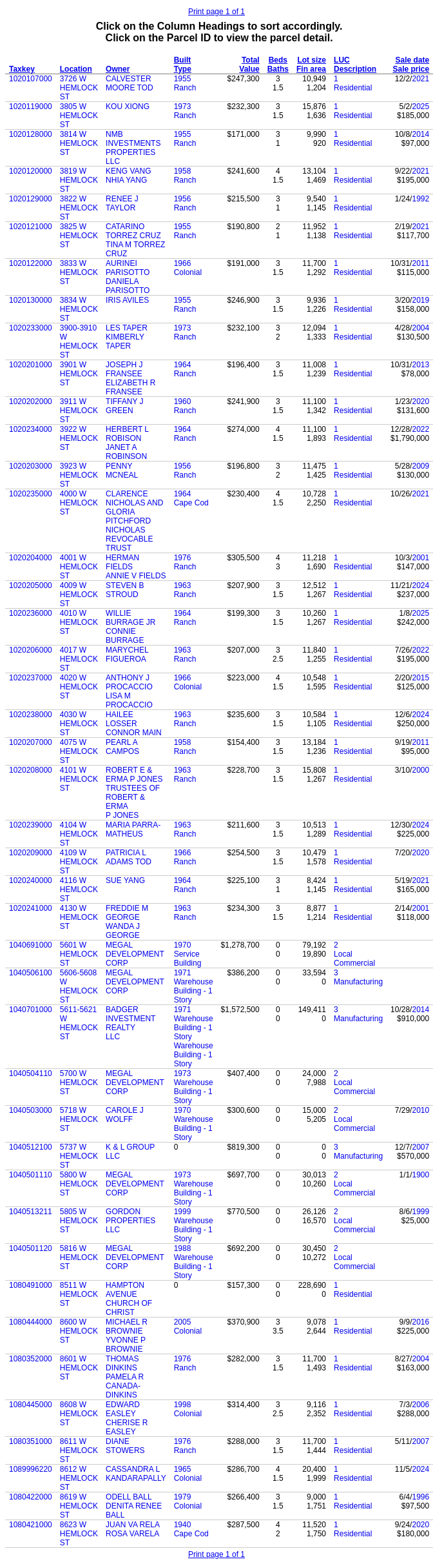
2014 (420, 134)
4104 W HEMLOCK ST (79, 834)
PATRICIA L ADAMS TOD (128, 857)
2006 (420, 1404)
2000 (420, 770)
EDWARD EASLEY (123, 1409)
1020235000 (30, 493)
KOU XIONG (127, 106)
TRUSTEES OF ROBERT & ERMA (133, 797)
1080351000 (30, 1441)
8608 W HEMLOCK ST (79, 1413)
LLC (113, 161)
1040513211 (30, 1211)
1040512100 (30, 1147)
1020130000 (30, 300)
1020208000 (30, 770)
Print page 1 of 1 (216, 11)
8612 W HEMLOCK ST (79, 1478)
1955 (182, 78)
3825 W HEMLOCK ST (79, 235)
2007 (420, 1147)
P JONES (122, 815)
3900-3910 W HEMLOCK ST (79, 341)
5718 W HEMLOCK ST (79, 1119)
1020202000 (30, 401)
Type (182, 69)
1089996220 (30, 1469)
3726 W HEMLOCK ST (79, 87)
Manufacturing (358, 981)
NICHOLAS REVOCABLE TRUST (129, 539)
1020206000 (30, 650)
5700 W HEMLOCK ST (79, 1082)
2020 (420, 401)
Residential (353, 87)
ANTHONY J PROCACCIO (129, 682)
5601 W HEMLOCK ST (79, 954)
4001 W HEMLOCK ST (79, 566)
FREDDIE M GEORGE (127, 913)
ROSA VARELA (132, 1533)
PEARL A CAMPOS (122, 747)
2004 (420, 327)
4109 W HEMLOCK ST (79, 861)
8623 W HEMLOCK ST (79, 1533)
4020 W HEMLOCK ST (79, 686)
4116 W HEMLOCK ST (79, 889)
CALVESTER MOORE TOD (129, 83)
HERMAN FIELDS (122, 562)
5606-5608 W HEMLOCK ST (79, 986)
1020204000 (30, 557)
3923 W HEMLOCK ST (79, 475)
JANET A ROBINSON (126, 452)
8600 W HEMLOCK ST (79, 1331)
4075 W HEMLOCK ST (79, 751)
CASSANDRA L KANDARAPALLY (136, 1474)
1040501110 (30, 1174)
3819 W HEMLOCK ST (79, 180)
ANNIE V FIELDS (136, 575)
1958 (182, 171)
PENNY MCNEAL (122, 471)
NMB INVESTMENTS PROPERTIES (133, 143)
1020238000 (30, 714)
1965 (182, 1469)
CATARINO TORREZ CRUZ (133, 231)
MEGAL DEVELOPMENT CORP (135, 954)
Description (355, 69)
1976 (182, 557)
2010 (420, 1110)
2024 (420, 585)
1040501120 (30, 1248)
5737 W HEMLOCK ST (79, 1156)
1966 (182, 263)
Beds (278, 60)
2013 (420, 364)
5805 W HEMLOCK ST (79, 1220)
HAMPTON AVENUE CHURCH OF (129, 1294)
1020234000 (30, 429)
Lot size (311, 60)
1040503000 (30, 1110)
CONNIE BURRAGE (125, 636)
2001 (420, 557)
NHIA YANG (126, 180)
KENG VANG (128, 171)
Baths (278, 69)
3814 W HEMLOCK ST (79, 143)
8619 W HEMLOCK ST (79, 1506)
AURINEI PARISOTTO (127, 268)
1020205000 (30, 585)
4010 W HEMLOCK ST (79, 622)
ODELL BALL (129, 1496)
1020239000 (30, 824)
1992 (420, 198)
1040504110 (30, 1073)
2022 (420, 429)
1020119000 (30, 106)
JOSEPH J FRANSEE (124, 369)
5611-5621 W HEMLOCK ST (79, 1023)
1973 (182, 106)
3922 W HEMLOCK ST (79, 438)
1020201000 (30, 364)
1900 (420, 1174)
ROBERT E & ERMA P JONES (134, 775)
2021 (420, 78)
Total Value (249, 65)
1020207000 (30, 742)
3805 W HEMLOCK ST (79, 115)
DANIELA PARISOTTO (127, 286)
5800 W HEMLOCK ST (79, 1183)
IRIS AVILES (127, 300)
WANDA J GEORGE (123, 931)
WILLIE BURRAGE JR (130, 618)
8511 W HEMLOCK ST (79, 1294)
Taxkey (22, 69)
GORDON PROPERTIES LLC (130, 1220)
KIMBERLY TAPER (125, 341)
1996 (420, 1496)
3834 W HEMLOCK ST (79, 309)
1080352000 (30, 1358)
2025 (420, 106)
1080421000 (30, 1524)
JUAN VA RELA (133, 1524)
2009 (420, 466)
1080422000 (30, 1496)
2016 (420, 1322)
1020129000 (30, 198)
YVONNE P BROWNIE (126, 1345)
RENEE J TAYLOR (122, 203)
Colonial (188, 272)
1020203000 (30, 466)
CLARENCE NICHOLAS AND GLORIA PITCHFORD (134, 507)
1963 (182, 585)
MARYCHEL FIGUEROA (127, 655)
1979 (182, 1496)
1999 (182, 1211)
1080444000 (30, 1322)
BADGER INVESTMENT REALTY (130, 1018)
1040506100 (30, 972)
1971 (182, 972)
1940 (182, 1524)
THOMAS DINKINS (122, 1363)
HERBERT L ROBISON (127, 434)
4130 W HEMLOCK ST (79, 917)
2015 (420, 677)
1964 (182, 364)
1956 (182, 198)
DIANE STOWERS (125, 1446)
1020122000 (30, 263)
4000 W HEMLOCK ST (79, 502)
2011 (420, 263)
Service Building (188, 959)
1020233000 (30, 327)
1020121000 (30, 226)
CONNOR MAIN (134, 732)
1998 (182, 1404)
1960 (182, 401)
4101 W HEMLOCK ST (79, 779)
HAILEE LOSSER (121, 719)
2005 (182, 1322)
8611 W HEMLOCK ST (79, 1450)
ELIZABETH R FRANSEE (130, 387)
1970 (182, 945)
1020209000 (30, 852)
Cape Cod (191, 502)
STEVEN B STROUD (125, 590)
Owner (118, 69)
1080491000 (30, 1285)
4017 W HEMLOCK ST (79, 659)
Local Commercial (354, 959)
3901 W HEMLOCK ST (79, 373)
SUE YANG (125, 880)
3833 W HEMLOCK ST (79, 272)
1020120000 (30, 171)
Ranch (185, 87)
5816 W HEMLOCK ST (79, 1257)
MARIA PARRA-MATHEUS (133, 829)
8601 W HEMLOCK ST (79, 1367)
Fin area (311, 69)
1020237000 (30, 677)
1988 (182, 1248)
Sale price (410, 69)
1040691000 (30, 945)
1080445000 (30, 1404)
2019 (420, 300)
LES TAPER (127, 327)
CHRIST (120, 1312)
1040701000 (30, 1009)
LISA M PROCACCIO (129, 700)
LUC (342, 60)
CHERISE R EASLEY (127, 1427)
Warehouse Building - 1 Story (193, 990)
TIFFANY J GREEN (124, 406)
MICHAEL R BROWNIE (127, 1326)
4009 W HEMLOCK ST (79, 594)
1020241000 (30, 908)
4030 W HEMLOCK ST (79, 723)
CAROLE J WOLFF (125, 1115)
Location (76, 69)
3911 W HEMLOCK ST (79, 410)
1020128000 (30, 134)
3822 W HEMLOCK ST (79, 207)
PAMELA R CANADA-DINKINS (125, 1385)
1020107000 (30, 78)
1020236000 (30, 613)
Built (182, 60)
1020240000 (30, 880)
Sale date (412, 60)
